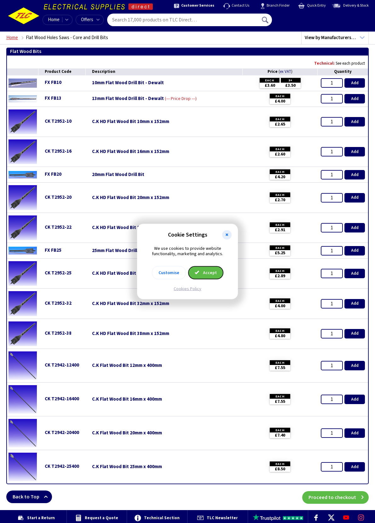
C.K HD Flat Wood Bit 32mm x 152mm (130, 304)
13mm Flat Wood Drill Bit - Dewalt (128, 99)
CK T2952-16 (58, 151)
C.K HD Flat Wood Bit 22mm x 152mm (130, 228)
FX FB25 (53, 250)
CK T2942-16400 (62, 399)
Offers (90, 19)
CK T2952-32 (58, 303)
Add (355, 83)
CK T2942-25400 (62, 466)
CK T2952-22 (58, 227)
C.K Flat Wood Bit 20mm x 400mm (127, 433)
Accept (206, 272)
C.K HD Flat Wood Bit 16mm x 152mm (130, 152)
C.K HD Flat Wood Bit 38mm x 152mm (130, 334)
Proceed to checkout (339, 497)
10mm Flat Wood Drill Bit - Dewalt (128, 83)
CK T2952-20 (58, 197)
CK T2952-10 (58, 121)
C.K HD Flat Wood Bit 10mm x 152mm (130, 122)
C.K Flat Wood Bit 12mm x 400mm (127, 365)
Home (54, 19)
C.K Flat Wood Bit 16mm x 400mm (127, 399)
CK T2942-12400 (62, 365)
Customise (169, 272)
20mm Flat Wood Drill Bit (118, 175)
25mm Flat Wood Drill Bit (118, 251)
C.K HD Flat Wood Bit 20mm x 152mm (130, 198)
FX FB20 (53, 174)
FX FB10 (53, 82)
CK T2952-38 (58, 333)
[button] (227, 235)
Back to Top (32, 497)
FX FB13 (53, 98)
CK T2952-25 (58, 273)
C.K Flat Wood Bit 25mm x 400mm (127, 467)
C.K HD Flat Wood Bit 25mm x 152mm (130, 273)
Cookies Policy (187, 288)
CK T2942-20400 (62, 432)
